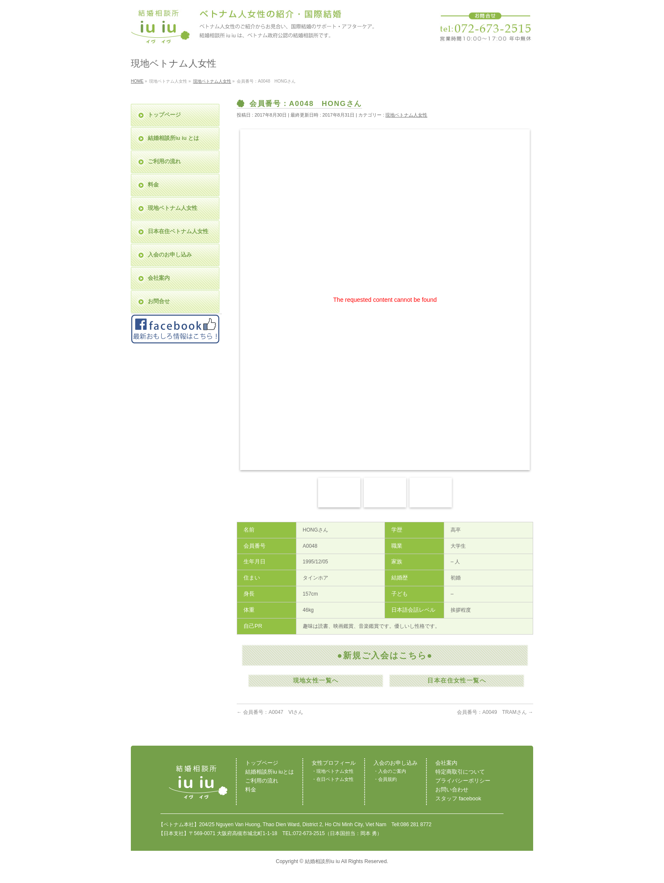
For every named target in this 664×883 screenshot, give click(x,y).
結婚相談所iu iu (322, 861)
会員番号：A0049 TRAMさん (495, 712)
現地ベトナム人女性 (406, 114)
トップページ (164, 114)
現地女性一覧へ (316, 680)
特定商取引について (460, 772)
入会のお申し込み (170, 254)
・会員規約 (385, 779)
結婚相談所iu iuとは (269, 772)
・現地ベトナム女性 (333, 771)
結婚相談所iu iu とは (173, 138)
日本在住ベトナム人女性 (178, 231)
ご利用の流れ (164, 161)
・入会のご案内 (390, 771)
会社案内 (159, 278)
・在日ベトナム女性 (333, 779)
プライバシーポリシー (462, 780)
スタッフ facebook (458, 798)
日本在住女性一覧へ (456, 680)
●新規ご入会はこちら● (385, 655)
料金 (153, 184)
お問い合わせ (451, 789)
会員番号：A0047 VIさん (270, 712)
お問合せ (159, 301)
